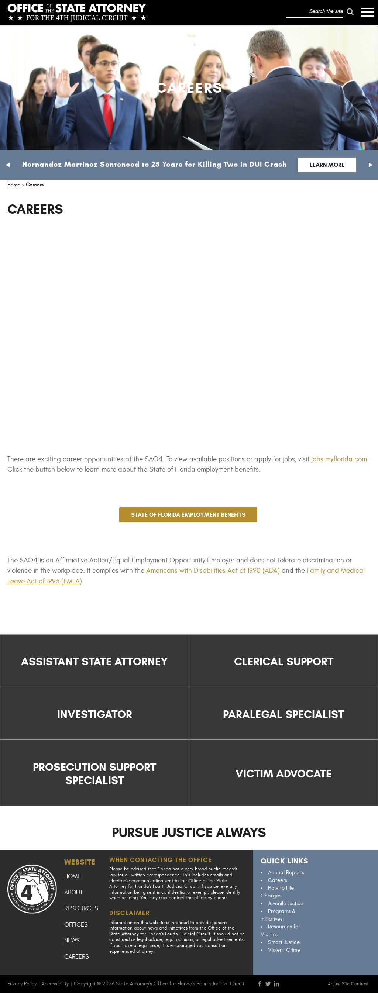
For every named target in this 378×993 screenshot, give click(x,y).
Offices (76, 924)
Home (72, 876)
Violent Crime (284, 950)
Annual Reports (286, 872)
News (72, 940)
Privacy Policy (22, 983)
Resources (81, 908)
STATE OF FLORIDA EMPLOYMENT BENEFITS (188, 514)
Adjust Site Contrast (348, 984)
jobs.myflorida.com (339, 459)
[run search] (350, 11)
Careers (76, 957)
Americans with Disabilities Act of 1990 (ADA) (213, 570)
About (73, 892)
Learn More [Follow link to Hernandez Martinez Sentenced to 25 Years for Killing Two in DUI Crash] (327, 164)
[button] (7, 165)
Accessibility (55, 983)
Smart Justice (284, 942)
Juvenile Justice (285, 903)
